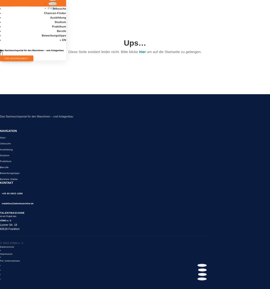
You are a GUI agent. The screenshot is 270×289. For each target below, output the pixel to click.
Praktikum (59, 26)
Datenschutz (7, 247)
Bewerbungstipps (54, 35)
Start (3, 137)
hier (142, 52)
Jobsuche (59, 8)
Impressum (6, 254)
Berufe (61, 31)
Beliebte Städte (9, 179)
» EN (63, 40)
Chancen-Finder (55, 13)
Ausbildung (58, 17)
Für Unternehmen (16, 58)
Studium (60, 22)
